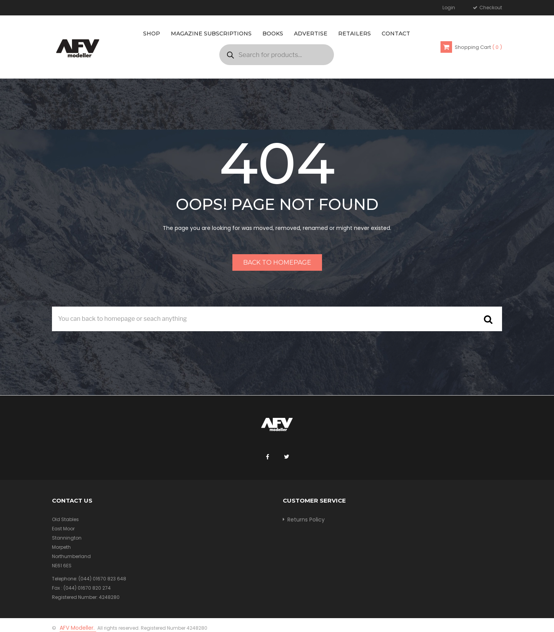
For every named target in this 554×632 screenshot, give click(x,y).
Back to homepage (277, 262)
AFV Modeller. (78, 628)
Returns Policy (306, 519)
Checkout (490, 7)
